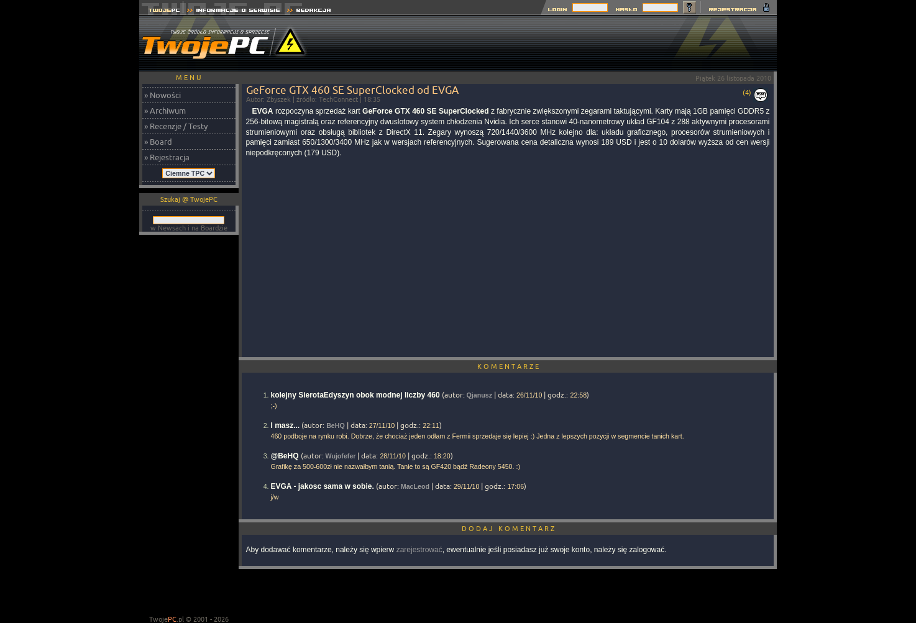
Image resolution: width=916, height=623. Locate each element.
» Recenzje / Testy (176, 126)
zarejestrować (419, 549)
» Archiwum (165, 110)
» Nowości (162, 95)
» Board (158, 141)
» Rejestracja (167, 157)
